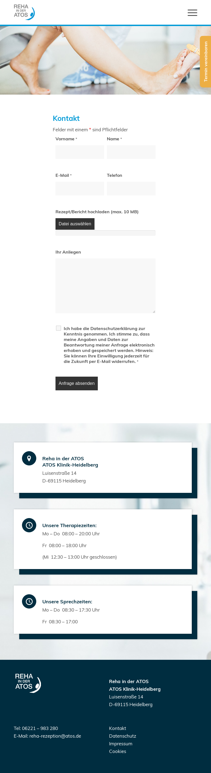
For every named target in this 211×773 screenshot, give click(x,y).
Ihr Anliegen (68, 252)
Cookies (117, 751)
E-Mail (63, 175)
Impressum (120, 743)
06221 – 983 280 (40, 728)
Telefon (114, 175)
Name (114, 138)
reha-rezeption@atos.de (55, 736)
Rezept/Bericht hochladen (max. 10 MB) (97, 211)
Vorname (66, 138)
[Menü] (189, 12)
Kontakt (117, 728)
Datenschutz (122, 736)
